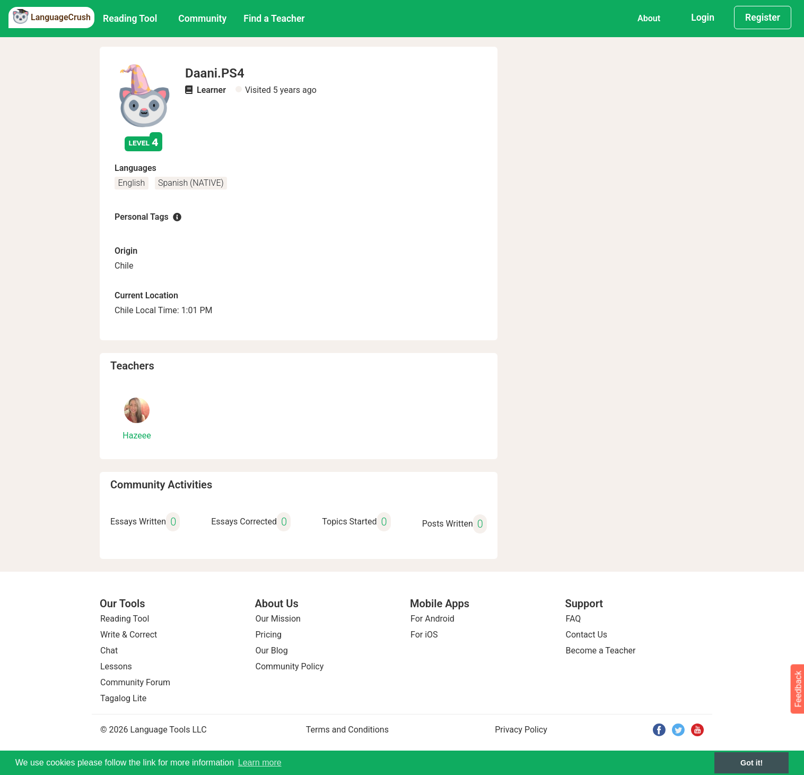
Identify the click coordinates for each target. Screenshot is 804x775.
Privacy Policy (521, 730)
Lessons (116, 666)
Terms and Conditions (347, 730)
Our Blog (272, 650)
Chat (109, 650)
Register (762, 17)
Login (702, 17)
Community (202, 18)
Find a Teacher (273, 18)
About (648, 18)
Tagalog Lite (123, 698)
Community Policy (290, 666)
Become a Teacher (601, 650)
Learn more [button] (260, 762)
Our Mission (278, 619)
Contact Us (587, 635)
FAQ (573, 619)
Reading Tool (130, 18)
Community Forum (135, 682)
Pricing (269, 635)
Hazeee (137, 435)
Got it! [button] (751, 763)
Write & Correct (128, 635)
